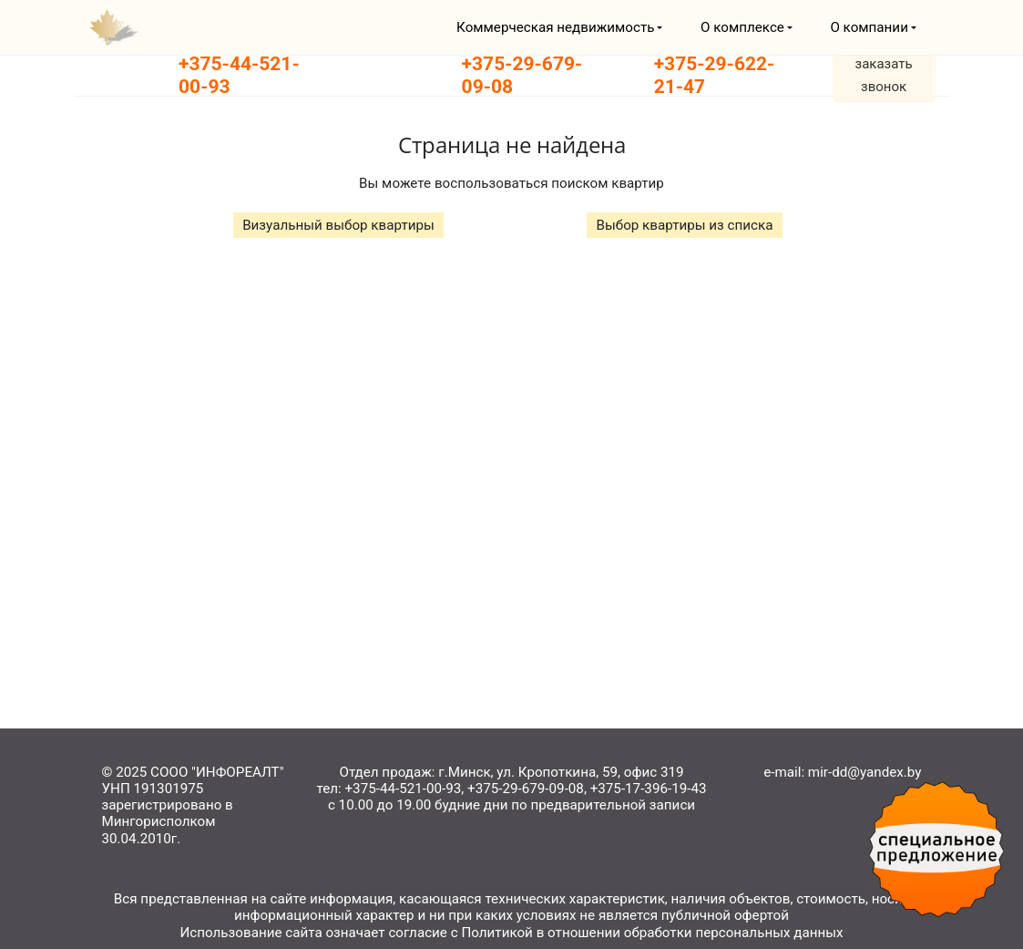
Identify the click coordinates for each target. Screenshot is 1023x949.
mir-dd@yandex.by (865, 772)
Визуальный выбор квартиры (338, 225)
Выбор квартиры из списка (684, 225)
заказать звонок (884, 75)
